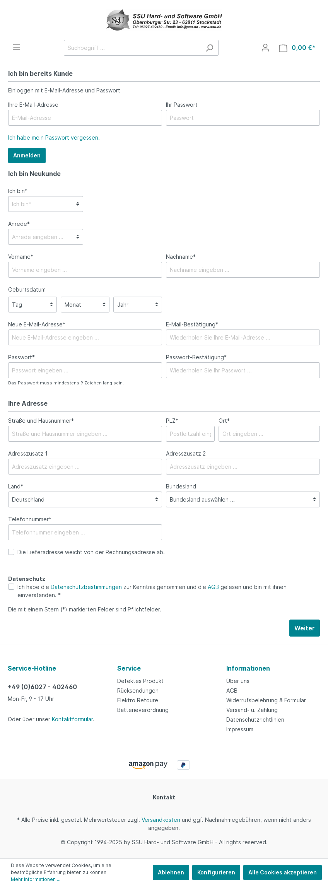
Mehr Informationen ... (35, 879)
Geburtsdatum (27, 289)
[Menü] (17, 47)
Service (129, 668)
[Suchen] (209, 48)
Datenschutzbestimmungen (86, 587)
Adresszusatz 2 (186, 453)
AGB (213, 587)
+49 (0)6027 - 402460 (42, 687)
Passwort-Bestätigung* (196, 357)
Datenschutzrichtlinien (255, 719)
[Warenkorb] (297, 47)
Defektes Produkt (140, 681)
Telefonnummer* (29, 519)
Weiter (304, 628)
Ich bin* (17, 191)
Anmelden (27, 155)
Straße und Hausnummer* (41, 420)
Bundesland (181, 486)
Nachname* (181, 256)
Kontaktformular (72, 719)
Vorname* (20, 256)
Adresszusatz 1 (28, 453)
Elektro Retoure (137, 700)
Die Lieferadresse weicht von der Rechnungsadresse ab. (91, 552)
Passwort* (21, 357)
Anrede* (19, 223)
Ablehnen (171, 872)
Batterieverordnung (143, 710)
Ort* (224, 420)
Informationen (248, 668)
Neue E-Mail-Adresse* (36, 324)
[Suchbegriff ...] (132, 48)
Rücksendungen (138, 690)
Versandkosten (161, 819)
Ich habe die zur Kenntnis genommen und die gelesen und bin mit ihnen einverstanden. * (152, 591)
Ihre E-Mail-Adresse (33, 104)
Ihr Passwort (182, 104)
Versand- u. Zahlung (252, 710)
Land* (15, 486)
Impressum (239, 729)
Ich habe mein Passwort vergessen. (54, 137)
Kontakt (164, 797)
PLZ (172, 420)
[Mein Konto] (265, 47)
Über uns (237, 681)
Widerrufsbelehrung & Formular (266, 700)
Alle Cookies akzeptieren (282, 872)
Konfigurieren (216, 872)
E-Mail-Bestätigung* (192, 324)
